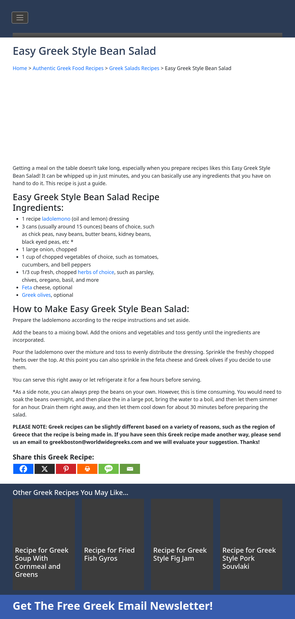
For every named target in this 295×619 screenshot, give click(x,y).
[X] (45, 469)
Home (20, 68)
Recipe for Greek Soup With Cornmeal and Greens (42, 562)
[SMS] (109, 469)
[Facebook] (23, 469)
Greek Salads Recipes (134, 68)
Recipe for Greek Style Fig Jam (180, 554)
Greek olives (36, 294)
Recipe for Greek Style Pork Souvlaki (249, 558)
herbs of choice (96, 272)
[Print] (87, 469)
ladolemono (56, 218)
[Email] (130, 469)
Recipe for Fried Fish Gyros (109, 554)
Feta (27, 287)
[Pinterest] (66, 469)
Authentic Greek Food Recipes (68, 68)
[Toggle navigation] (20, 18)
